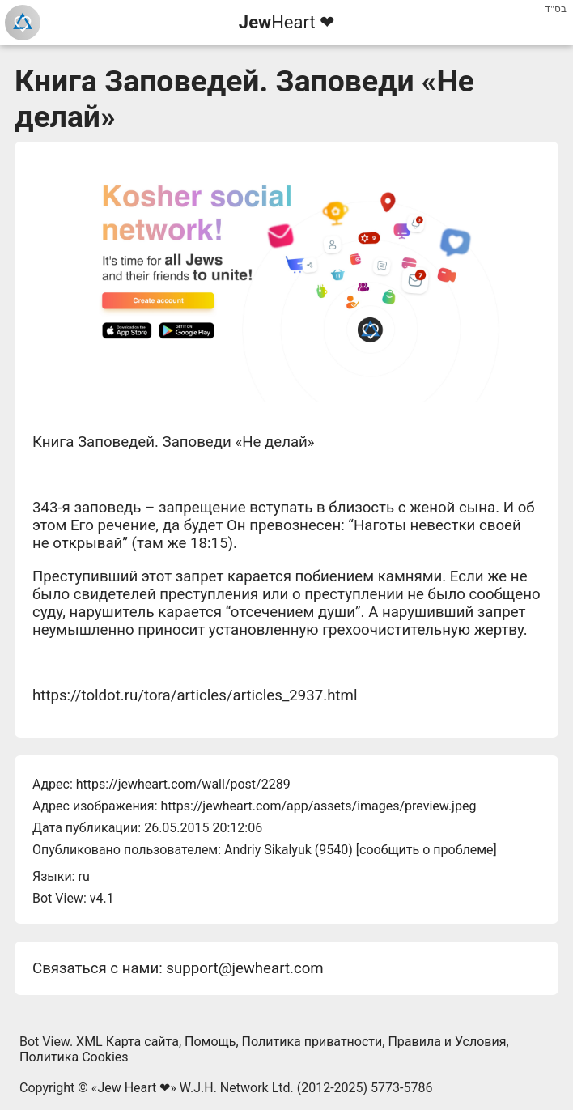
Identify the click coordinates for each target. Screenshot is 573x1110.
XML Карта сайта (127, 1041)
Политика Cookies (74, 1057)
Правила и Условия (447, 1041)
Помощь (210, 1041)
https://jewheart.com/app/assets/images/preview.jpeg (318, 806)
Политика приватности (312, 1041)
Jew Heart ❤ (133, 1087)
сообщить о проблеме (426, 849)
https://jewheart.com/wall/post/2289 (183, 784)
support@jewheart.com (244, 968)
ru (83, 876)
